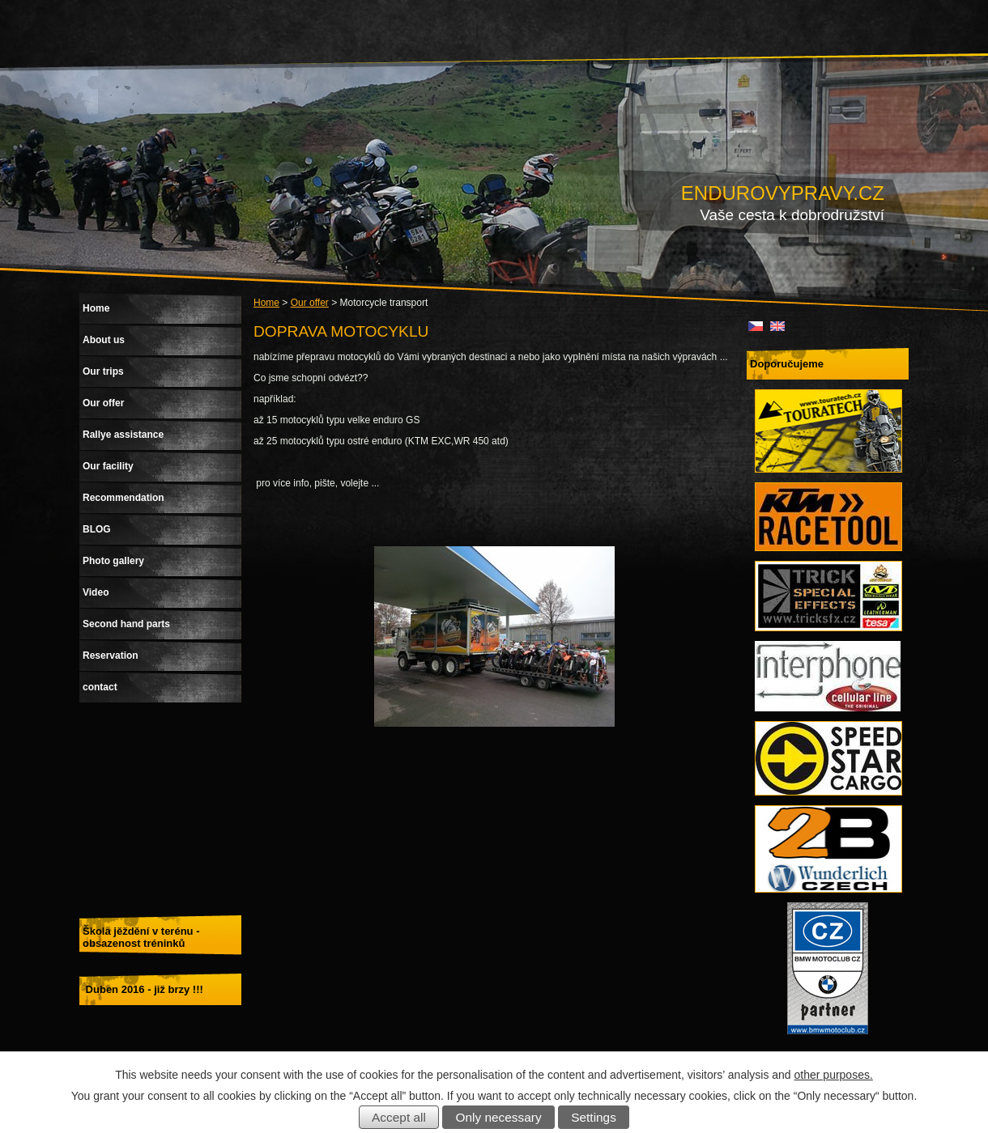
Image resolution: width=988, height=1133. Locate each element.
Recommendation (123, 497)
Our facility (108, 466)
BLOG (97, 529)
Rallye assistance (123, 434)
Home (266, 302)
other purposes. (833, 1074)
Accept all (399, 1117)
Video (96, 592)
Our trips (103, 371)
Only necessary (499, 1117)
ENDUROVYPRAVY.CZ (782, 193)
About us (104, 340)
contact (100, 687)
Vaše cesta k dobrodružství (792, 214)
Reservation (110, 655)
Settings (593, 1117)
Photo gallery (113, 560)
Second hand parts (126, 624)
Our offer (310, 302)
